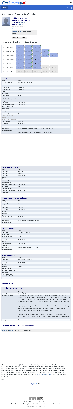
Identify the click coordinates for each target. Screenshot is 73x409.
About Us (62, 404)
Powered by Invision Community (36, 406)
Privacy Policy (27, 404)
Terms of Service (52, 404)
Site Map (11, 404)
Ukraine (20, 24)
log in (21, 31)
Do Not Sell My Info (39, 404)
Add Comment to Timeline (22, 28)
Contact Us (18, 404)
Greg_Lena (22, 22)
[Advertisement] (23, 150)
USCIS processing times (44, 374)
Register (15, 31)
